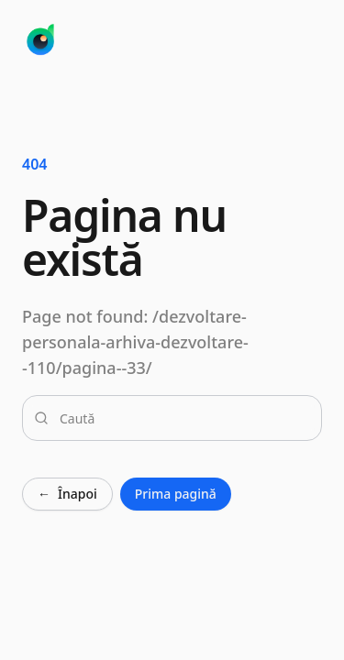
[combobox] (183, 418)
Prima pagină (175, 493)
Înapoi (67, 494)
